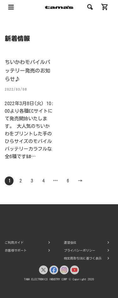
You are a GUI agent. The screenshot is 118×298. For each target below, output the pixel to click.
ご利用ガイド (14, 242)
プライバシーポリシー (79, 250)
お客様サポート (16, 250)
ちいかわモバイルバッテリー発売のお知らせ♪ (27, 71)
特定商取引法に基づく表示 (83, 258)
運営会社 (70, 242)
